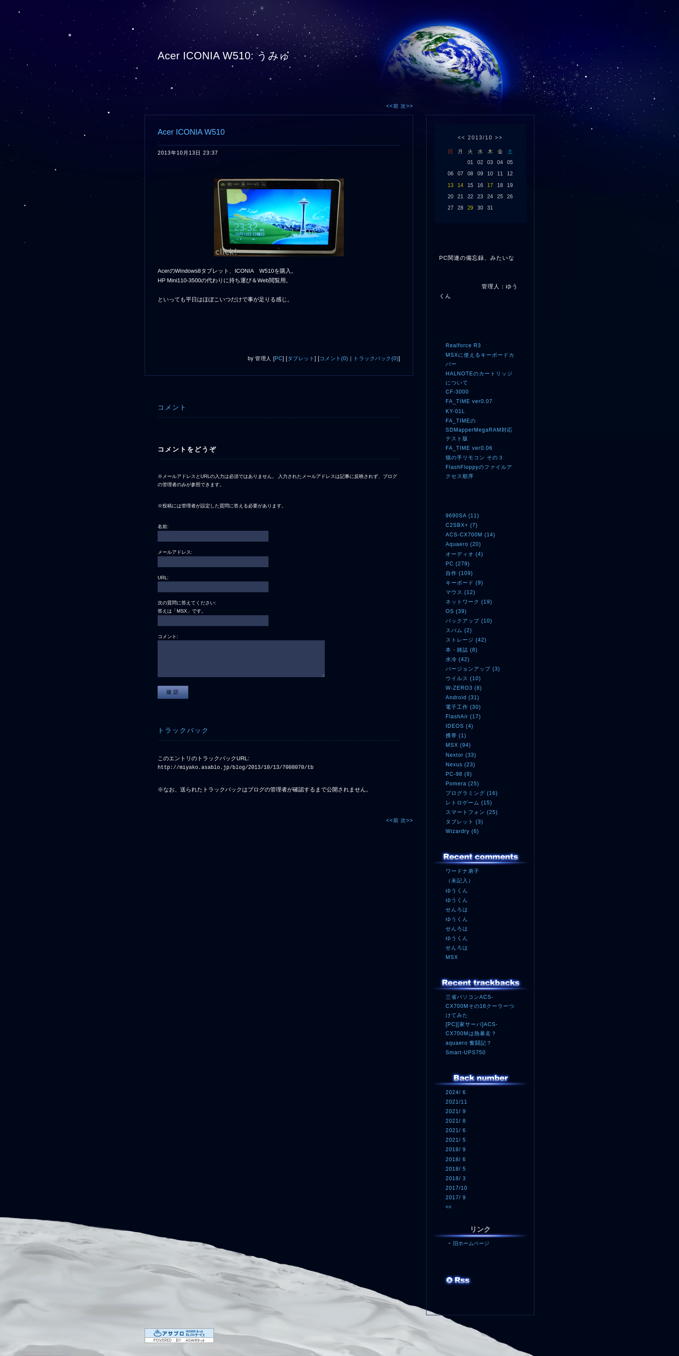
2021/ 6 (456, 1130)
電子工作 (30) (463, 707)
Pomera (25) (462, 784)
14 (460, 185)
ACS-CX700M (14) (470, 535)
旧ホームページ (471, 1243)
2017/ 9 (456, 1198)
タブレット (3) (464, 822)
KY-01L (455, 411)
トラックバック (183, 730)
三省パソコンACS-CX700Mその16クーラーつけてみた (480, 1006)
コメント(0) (334, 358)
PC (279, 358)
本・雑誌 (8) (462, 650)
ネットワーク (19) (469, 602)
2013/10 (480, 138)
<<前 (393, 106)
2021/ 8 (456, 1121)
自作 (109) (459, 573)
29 (470, 208)
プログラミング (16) (472, 793)
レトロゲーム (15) (469, 803)
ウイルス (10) (463, 678)
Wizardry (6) (462, 831)
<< (462, 138)
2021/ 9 (456, 1111)
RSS (458, 1281)
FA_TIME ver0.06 (469, 448)
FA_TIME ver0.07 (469, 401)
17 (490, 185)
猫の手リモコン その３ (475, 458)
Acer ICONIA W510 (191, 132)
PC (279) (458, 564)
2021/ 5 (456, 1140)
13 (450, 185)
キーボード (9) (464, 583)
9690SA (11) (462, 516)
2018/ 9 (456, 1149)
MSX (452, 957)
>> (499, 138)
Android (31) (462, 697)
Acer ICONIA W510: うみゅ (224, 55)
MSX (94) (458, 745)
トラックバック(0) (375, 358)
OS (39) (456, 611)
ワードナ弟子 (462, 871)
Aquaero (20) (463, 544)
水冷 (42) (458, 659)
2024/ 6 (456, 1092)
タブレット (301, 358)
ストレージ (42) (466, 640)
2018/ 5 (456, 1169)
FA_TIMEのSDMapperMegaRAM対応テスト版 (479, 430)
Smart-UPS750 (466, 1052)
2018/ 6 (456, 1159)
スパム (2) (459, 630)
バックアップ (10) (469, 621)
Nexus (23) (460, 765)
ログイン (461, 1298)
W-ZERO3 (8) (464, 688)
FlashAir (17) (463, 717)
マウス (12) (460, 592)
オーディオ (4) (464, 554)
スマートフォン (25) (472, 812)
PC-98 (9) (459, 774)
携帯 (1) (456, 736)
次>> (407, 106)
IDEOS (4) (459, 726)
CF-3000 (457, 392)
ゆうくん (457, 891)
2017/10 (456, 1188)
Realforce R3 (463, 345)
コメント (172, 407)
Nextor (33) (461, 755)
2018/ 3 (456, 1178)
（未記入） (460, 881)
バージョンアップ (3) (473, 669)
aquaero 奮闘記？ (469, 1043)
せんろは (457, 910)
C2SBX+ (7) (462, 525)
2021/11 (456, 1102)
